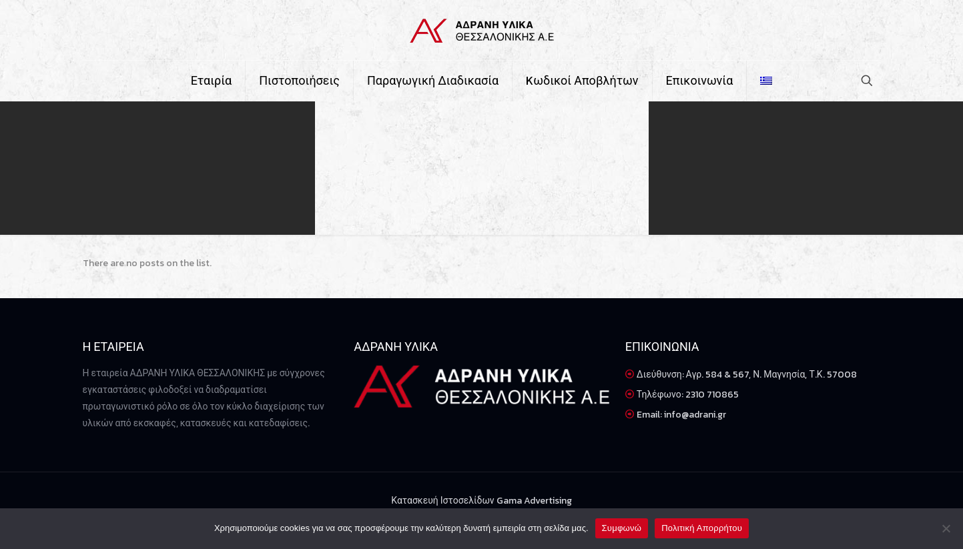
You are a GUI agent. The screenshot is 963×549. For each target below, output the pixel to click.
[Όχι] (946, 528)
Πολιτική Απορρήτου (701, 528)
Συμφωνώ (622, 528)
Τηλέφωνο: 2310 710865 (688, 395)
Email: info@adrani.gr (681, 415)
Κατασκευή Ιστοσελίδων (443, 501)
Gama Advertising (534, 501)
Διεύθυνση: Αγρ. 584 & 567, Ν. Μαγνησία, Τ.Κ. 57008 (747, 375)
